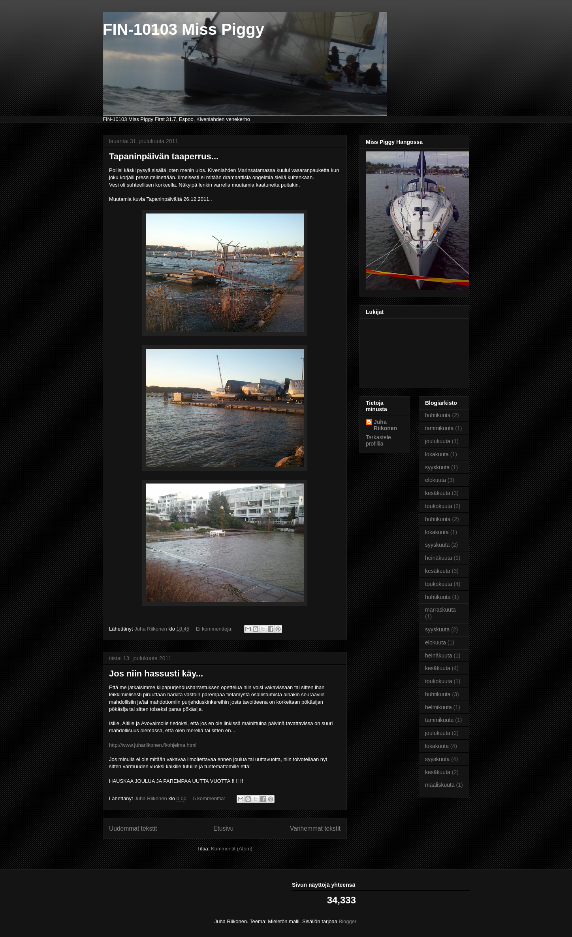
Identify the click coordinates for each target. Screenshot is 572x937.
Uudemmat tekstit (133, 828)
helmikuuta (438, 707)
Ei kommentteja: (215, 629)
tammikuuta (439, 428)
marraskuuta (440, 609)
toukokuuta (438, 506)
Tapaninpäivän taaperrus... (163, 156)
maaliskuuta (440, 785)
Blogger (347, 921)
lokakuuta (437, 454)
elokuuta (435, 480)
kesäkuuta (437, 493)
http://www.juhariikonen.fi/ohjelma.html (152, 745)
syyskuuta (437, 467)
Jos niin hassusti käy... (156, 673)
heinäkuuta (438, 558)
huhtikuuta (438, 415)
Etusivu (223, 828)
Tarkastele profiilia (378, 440)
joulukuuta (437, 441)
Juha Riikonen (385, 425)
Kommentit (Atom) (231, 849)
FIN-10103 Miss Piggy (183, 29)
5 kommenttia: (210, 798)
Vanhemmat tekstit (315, 828)
